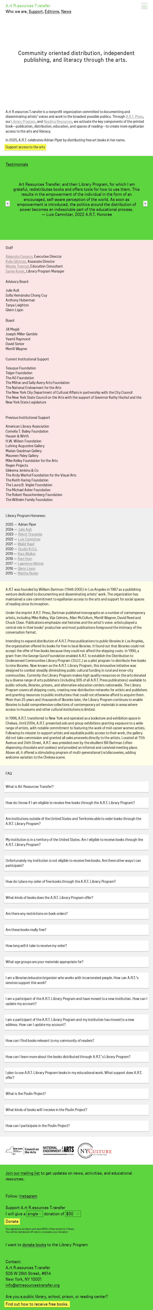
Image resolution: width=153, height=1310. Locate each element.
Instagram (28, 1196)
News (66, 11)
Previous (8, 203)
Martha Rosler (28, 573)
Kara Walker (27, 554)
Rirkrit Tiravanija (30, 534)
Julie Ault (25, 529)
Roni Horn (25, 559)
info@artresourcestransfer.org (33, 1285)
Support (36, 11)
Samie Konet (15, 271)
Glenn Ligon (26, 568)
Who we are (16, 11)
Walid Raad (26, 544)
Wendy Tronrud (17, 266)
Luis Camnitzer (29, 539)
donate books (34, 1244)
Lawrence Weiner (31, 563)
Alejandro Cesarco (19, 256)
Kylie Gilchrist (16, 261)
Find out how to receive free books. (37, 1304)
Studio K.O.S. (27, 549)
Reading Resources (58, 121)
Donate (12, 1221)
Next (145, 203)
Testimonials (17, 164)
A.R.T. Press (134, 116)
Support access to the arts (25, 147)
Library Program (23, 121)
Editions (52, 11)
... (144, 5)
